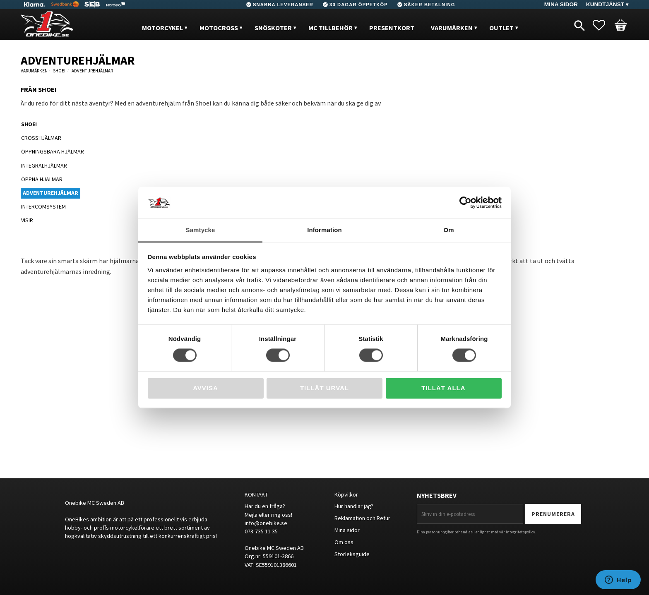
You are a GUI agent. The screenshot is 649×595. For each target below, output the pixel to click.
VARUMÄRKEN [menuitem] (452, 28)
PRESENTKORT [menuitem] (391, 28)
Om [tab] (448, 229)
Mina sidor (347, 530)
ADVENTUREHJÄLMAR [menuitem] (50, 193)
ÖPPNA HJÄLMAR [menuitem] (41, 179)
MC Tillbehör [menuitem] (330, 28)
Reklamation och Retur (362, 518)
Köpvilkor (346, 494)
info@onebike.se (266, 523)
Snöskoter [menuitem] (273, 28)
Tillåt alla (443, 387)
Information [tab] (324, 229)
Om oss (343, 542)
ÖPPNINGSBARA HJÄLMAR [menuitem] (52, 151)
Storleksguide (352, 554)
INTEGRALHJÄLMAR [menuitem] (44, 165)
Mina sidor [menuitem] (561, 4)
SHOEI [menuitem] (29, 124)
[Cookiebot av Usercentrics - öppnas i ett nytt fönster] (465, 203)
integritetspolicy (520, 532)
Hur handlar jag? (353, 506)
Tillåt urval (324, 387)
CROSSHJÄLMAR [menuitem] (41, 138)
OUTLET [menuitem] (501, 28)
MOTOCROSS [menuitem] (219, 28)
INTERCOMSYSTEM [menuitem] (43, 206)
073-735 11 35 (261, 531)
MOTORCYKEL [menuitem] (162, 28)
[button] (603, 25)
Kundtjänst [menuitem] (605, 4)
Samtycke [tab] (200, 229)
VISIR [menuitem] (27, 220)
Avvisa (205, 387)
